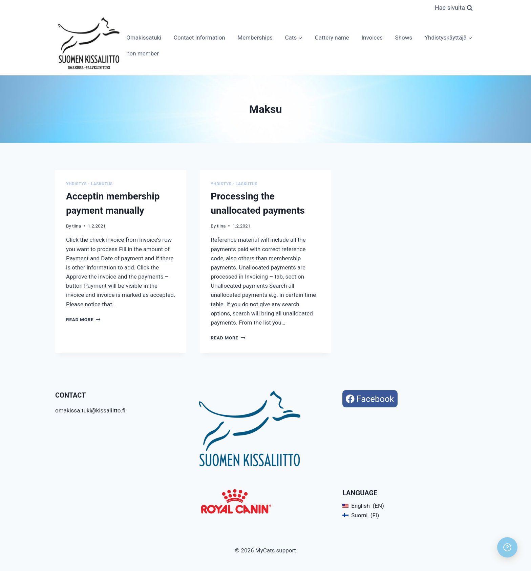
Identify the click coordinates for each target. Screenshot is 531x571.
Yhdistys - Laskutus (89, 184)
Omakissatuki (143, 37)
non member (142, 53)
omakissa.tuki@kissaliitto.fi (90, 410)
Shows (403, 37)
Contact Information (199, 37)
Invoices (372, 37)
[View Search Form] (454, 8)
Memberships (255, 37)
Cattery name (332, 37)
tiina (76, 226)
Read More (83, 319)
